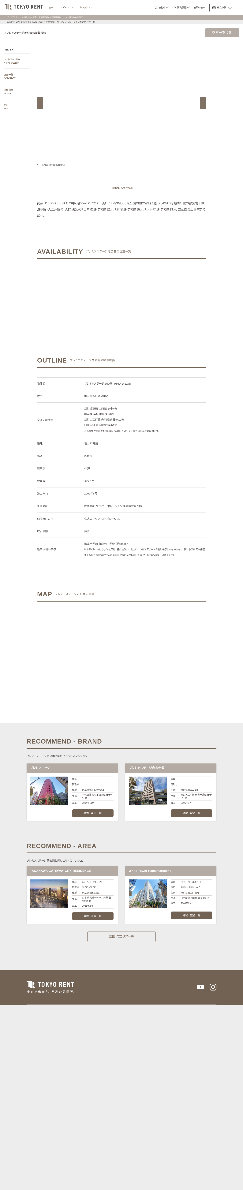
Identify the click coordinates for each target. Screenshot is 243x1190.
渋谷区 (82, 1074)
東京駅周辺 (178, 1061)
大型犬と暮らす (103, 1144)
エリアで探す (26, 22)
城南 (132, 1061)
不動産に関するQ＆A (120, 1157)
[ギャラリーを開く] (121, 188)
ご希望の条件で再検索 (159, 296)
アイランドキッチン (82, 1144)
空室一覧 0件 (222, 33)
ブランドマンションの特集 (82, 1109)
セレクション (88, 7)
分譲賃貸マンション (118, 1135)
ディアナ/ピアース (82, 1122)
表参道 (154, 1057)
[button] (40, 103)
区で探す (73, 1070)
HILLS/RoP (78, 1113)
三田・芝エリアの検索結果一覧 (47, 22)
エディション (67, 7)
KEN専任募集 (79, 1135)
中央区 (112, 1074)
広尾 (90, 1057)
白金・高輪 (136, 1057)
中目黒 (182, 1057)
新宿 (116, 1061)
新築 (161, 1135)
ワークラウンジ (96, 1139)
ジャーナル (105, 1095)
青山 (97, 1057)
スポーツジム (79, 1139)
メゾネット (178, 1139)
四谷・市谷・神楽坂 (101, 1061)
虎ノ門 (112, 1057)
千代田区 (93, 1074)
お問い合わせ (89, 1181)
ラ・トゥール (93, 1113)
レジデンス (88, 1095)
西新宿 (124, 1061)
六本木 (75, 1057)
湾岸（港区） (144, 1061)
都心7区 (120, 1095)
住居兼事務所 (121, 1144)
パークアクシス (111, 1113)
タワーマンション (141, 1135)
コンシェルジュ (193, 1135)
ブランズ (182, 1118)
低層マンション (138, 1144)
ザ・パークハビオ (130, 1113)
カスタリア (178, 1113)
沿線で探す (74, 1082)
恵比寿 (163, 1057)
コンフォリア (149, 1113)
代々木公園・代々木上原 (201, 1057)
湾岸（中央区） (162, 1061)
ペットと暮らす (174, 1135)
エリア (132, 1095)
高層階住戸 (131, 1139)
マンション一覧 (76, 1157)
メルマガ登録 (97, 1157)
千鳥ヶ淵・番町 (80, 1061)
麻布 (83, 1057)
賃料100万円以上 (97, 1135)
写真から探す (75, 1044)
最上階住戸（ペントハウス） (155, 1139)
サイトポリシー (69, 1181)
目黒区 (122, 1074)
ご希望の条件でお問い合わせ (84, 296)
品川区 (131, 1074)
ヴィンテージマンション (162, 1144)
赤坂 (104, 1057)
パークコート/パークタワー (139, 1118)
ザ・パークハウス (166, 1118)
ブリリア (205, 1118)
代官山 (173, 1057)
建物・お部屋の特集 (78, 1130)
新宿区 (103, 1074)
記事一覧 (73, 1095)
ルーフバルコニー (195, 1139)
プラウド (194, 1118)
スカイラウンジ (115, 1139)
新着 (155, 1135)
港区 (74, 1074)
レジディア (164, 1113)
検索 (51, 7)
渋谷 (146, 1057)
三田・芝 (123, 1057)
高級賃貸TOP (12, 22)
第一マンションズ (81, 1118)
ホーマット (192, 1113)
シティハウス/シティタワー (108, 1118)
